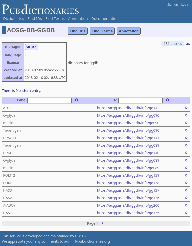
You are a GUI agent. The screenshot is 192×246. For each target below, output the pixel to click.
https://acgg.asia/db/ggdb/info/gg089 (128, 145)
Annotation (78, 18)
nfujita (31, 47)
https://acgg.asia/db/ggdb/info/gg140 (128, 152)
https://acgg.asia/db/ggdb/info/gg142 (128, 108)
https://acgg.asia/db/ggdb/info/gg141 (128, 138)
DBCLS (80, 236)
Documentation (105, 18)
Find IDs (35, 18)
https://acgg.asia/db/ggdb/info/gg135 (128, 212)
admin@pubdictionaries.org (87, 241)
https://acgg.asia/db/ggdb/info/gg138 (128, 182)
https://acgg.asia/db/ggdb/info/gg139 (128, 175)
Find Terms (55, 18)
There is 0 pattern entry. (21, 90)
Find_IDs (78, 31)
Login (185, 4)
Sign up (173, 4)
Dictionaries (13, 18)
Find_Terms (102, 31)
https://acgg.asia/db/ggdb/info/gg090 (128, 115)
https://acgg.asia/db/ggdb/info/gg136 (128, 198)
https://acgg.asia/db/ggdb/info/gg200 (128, 205)
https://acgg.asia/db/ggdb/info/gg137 (128, 190)
